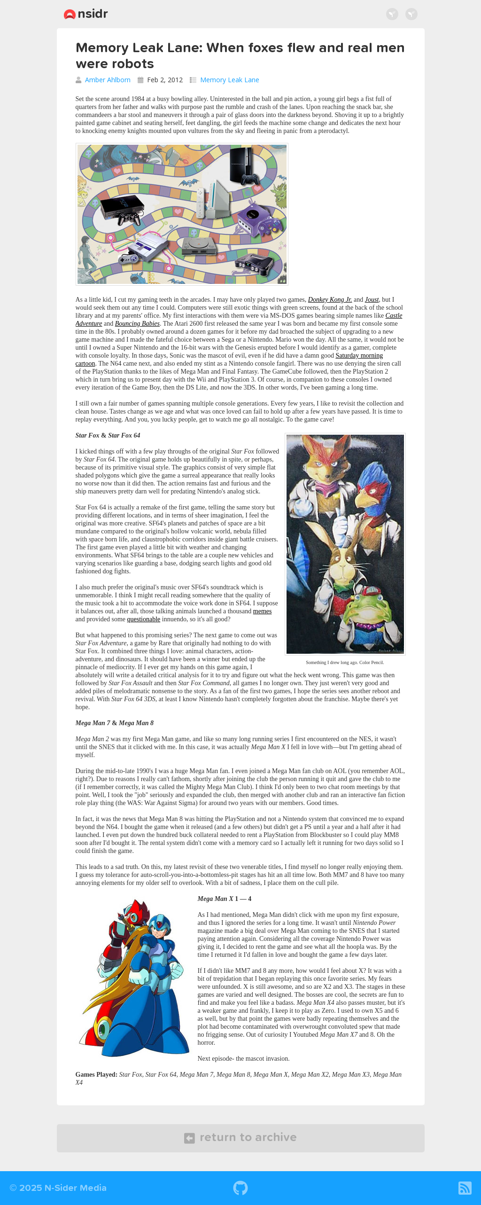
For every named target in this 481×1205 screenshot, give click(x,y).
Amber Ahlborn (108, 79)
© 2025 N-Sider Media (58, 1188)
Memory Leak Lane (229, 79)
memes (262, 611)
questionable (144, 619)
